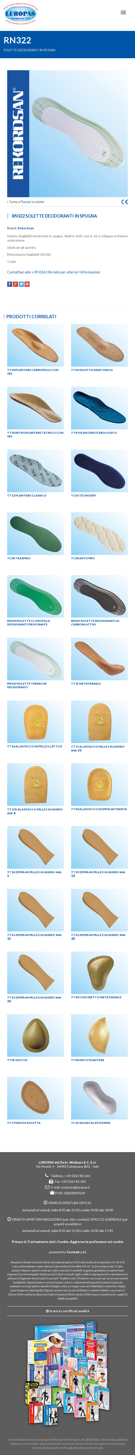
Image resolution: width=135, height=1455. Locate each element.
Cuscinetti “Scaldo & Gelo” (61, 1278)
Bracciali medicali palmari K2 (61, 1262)
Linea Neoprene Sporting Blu (26, 1290)
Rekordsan (26, 228)
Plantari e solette (32, 202)
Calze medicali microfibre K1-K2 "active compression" (84, 1266)
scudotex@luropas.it (75, 1187)
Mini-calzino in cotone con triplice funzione (42, 1294)
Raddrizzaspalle (67, 1298)
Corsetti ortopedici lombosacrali (36, 1274)
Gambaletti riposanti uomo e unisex (33, 1282)
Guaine (105, 1282)
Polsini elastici (76, 1294)
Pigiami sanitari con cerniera (61, 1290)
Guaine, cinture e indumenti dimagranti (77, 1282)
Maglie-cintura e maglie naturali (70, 1286)
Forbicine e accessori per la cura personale (102, 1278)
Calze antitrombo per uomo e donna (32, 1266)
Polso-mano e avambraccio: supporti (106, 1294)
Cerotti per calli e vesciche (54, 1270)
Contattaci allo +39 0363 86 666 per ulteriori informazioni (53, 272)
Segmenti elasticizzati (32, 1278)
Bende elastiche (33, 1262)
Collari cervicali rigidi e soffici (73, 1274)
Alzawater (16, 1262)
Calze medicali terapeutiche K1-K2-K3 (101, 1262)
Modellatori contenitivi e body (107, 1286)
